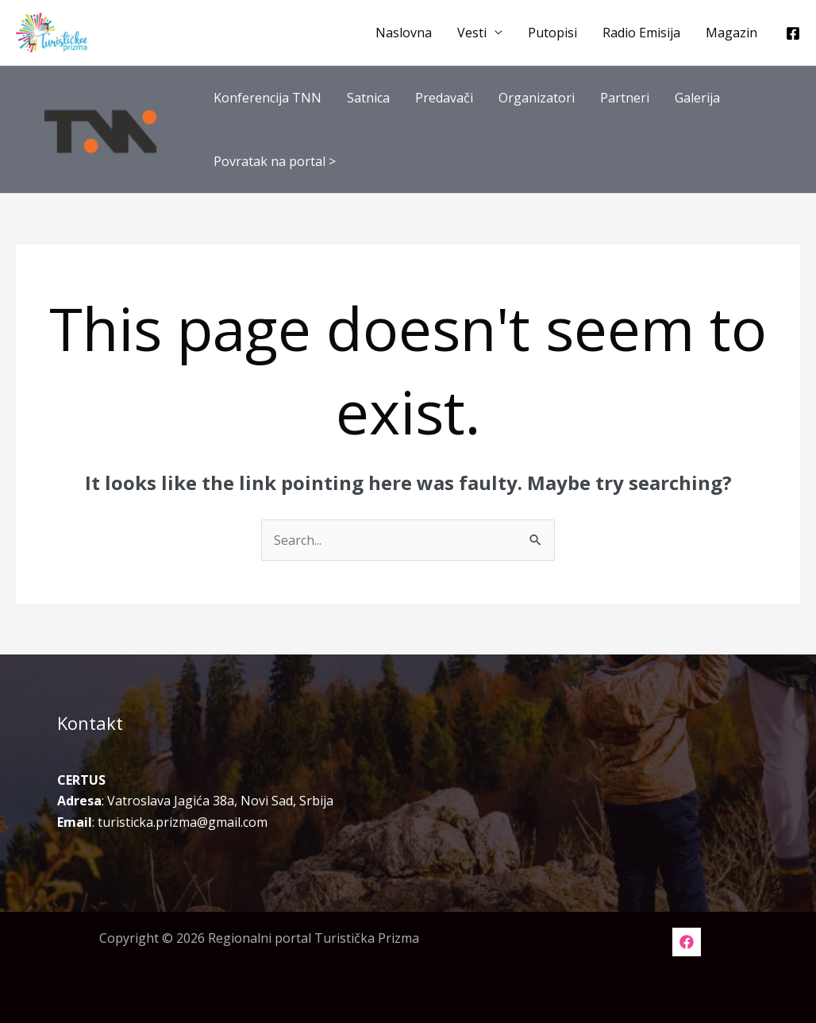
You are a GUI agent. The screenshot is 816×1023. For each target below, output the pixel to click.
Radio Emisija (641, 32)
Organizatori (536, 97)
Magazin (731, 32)
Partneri (624, 97)
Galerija (697, 97)
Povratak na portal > (275, 161)
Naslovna (403, 32)
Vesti (472, 32)
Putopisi (552, 32)
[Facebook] (793, 33)
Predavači (444, 97)
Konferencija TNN (267, 97)
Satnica (368, 97)
